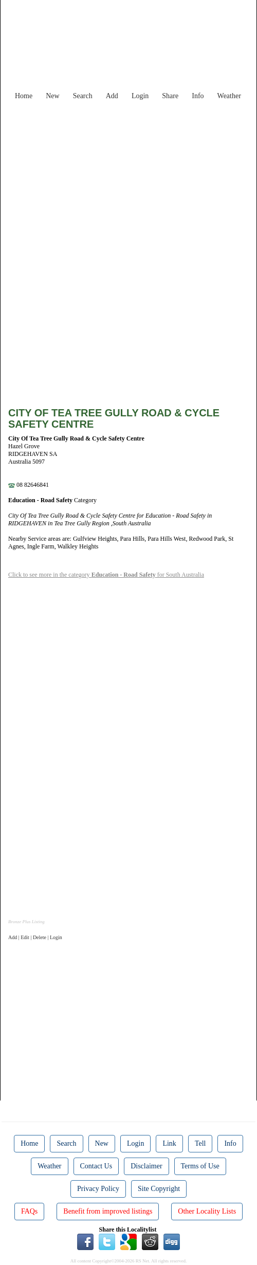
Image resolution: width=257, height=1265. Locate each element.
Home (23, 96)
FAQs (29, 1211)
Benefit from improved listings (107, 1211)
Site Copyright (159, 1189)
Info (198, 96)
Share (170, 96)
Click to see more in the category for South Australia (106, 574)
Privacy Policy (98, 1189)
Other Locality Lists (207, 1211)
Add (112, 96)
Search (83, 96)
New (52, 96)
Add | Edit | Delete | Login (35, 937)
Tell (200, 1143)
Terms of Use (200, 1166)
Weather (229, 96)
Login (140, 96)
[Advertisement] (136, 177)
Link (169, 1143)
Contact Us (96, 1166)
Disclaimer (146, 1166)
